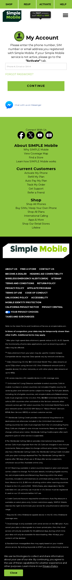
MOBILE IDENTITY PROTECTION (23, 302)
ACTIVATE (45, 4)
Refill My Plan (36, 176)
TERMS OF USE (13, 292)
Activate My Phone (36, 173)
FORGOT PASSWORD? (19, 74)
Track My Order (36, 184)
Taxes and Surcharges (19, 316)
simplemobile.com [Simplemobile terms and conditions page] (58, 326)
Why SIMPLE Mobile (36, 149)
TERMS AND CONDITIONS (19, 283)
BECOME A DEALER (16, 274)
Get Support (36, 188)
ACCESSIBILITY (39, 297)
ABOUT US (11, 269)
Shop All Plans (36, 211)
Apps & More (36, 219)
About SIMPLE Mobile (36, 146)
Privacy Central (52, 307)
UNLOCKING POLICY (16, 297)
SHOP (9, 4)
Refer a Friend (36, 192)
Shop (36, 200)
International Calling (36, 215)
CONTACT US (46, 269)
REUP (27, 4)
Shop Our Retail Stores (36, 223)
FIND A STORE (28, 269)
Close (13, 572)
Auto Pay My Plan (36, 180)
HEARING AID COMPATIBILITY (46, 274)
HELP (63, 4)
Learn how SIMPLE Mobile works (36, 161)
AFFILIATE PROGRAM (39, 288)
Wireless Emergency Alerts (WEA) (26, 278)
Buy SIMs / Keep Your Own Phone (36, 208)
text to (40, 14)
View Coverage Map (36, 153)
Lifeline (36, 227)
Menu (65, 14)
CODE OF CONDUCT (36, 292)
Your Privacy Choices (21, 312)
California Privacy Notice (22, 307)
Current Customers (36, 169)
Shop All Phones (36, 204)
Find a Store (36, 157)
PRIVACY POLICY (14, 288)
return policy (46, 283)
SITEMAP (56, 278)
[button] (36, 86)
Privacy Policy (50, 566)
